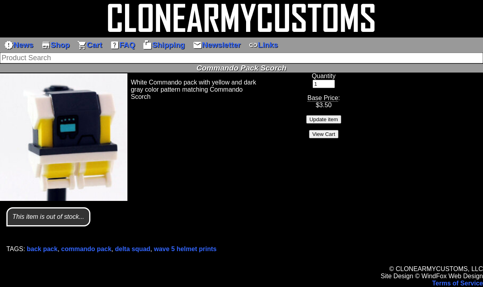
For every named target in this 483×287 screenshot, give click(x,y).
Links (263, 45)
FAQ (122, 45)
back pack (42, 249)
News (18, 45)
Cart (89, 45)
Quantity (324, 76)
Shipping (164, 45)
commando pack (86, 249)
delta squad (133, 249)
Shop (55, 45)
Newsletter (217, 45)
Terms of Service (457, 283)
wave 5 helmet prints (185, 249)
